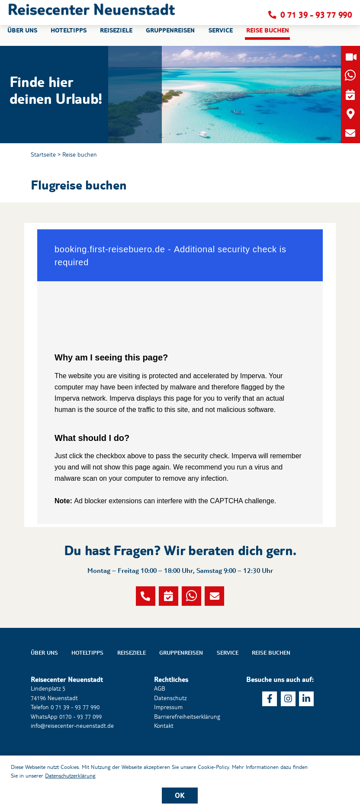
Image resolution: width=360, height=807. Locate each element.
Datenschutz (170, 725)
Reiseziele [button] (116, 36)
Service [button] (221, 36)
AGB (159, 716)
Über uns (44, 679)
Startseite (43, 154)
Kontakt (164, 753)
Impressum (168, 734)
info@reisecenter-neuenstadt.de (72, 753)
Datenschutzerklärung (70, 775)
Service (227, 679)
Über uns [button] (22, 36)
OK (180, 795)
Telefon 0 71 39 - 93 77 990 (65, 734)
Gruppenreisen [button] (170, 36)
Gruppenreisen (181, 679)
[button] (91, 15)
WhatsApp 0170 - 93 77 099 (66, 743)
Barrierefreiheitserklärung (187, 743)
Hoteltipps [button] (69, 36)
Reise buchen (79, 154)
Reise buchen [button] (267, 36)
